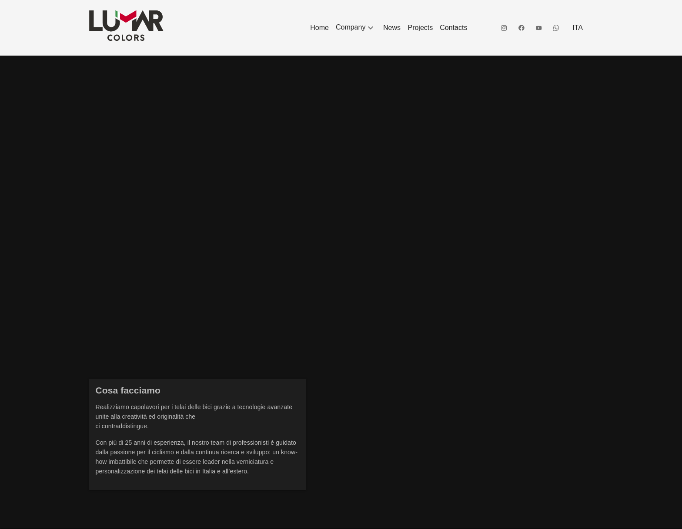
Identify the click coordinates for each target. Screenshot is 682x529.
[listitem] (319, 27)
